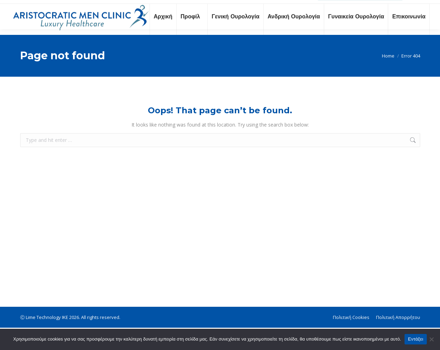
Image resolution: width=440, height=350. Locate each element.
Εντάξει (415, 339)
